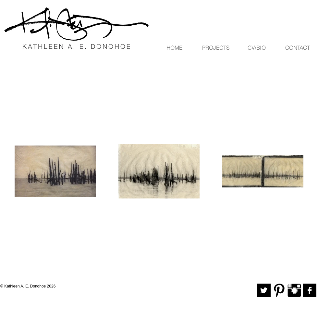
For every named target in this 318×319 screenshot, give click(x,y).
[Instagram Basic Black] (294, 290)
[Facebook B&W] (309, 290)
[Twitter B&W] (264, 290)
